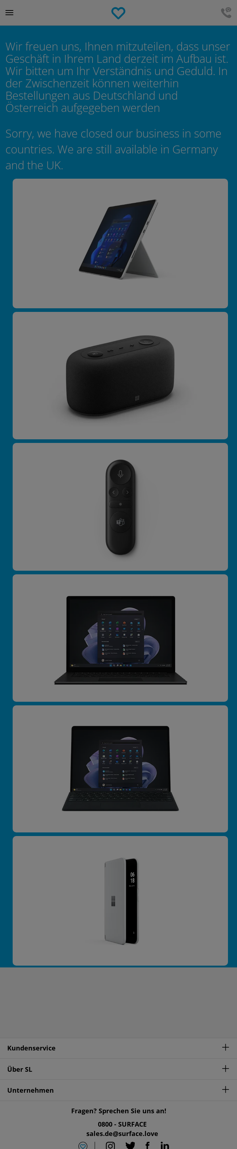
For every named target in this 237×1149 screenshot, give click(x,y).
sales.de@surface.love (122, 1133)
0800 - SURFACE (122, 1124)
